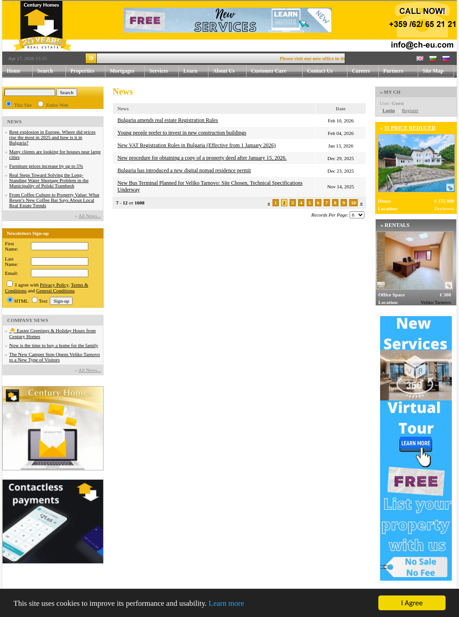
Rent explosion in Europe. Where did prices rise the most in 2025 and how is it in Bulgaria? (52, 137)
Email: (11, 273)
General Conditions (55, 290)
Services (164, 71)
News (123, 108)
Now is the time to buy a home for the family (54, 345)
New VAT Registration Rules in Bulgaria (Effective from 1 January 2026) (196, 145)
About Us (230, 71)
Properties (87, 71)
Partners (393, 71)
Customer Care (268, 71)
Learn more (226, 603)
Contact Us (327, 71)
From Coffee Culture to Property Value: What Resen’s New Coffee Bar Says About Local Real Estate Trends (54, 200)
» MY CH (390, 92)
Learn (195, 71)
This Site (23, 105)
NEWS (14, 121)
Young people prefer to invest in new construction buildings (181, 133)
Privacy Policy (54, 284)
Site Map (433, 71)
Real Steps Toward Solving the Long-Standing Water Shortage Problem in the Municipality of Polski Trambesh (49, 180)
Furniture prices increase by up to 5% (46, 166)
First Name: (11, 246)
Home (14, 71)
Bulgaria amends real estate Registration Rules (167, 120)
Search (45, 71)
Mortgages (122, 71)
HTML (21, 301)
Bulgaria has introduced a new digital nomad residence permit (184, 170)
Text (43, 301)
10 (353, 202)
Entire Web (57, 105)
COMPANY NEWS (27, 320)
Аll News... (89, 215)
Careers (361, 71)
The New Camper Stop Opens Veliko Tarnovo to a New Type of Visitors (54, 357)
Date (341, 108)
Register (410, 110)
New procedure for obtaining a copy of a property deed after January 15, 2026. (202, 158)
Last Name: (11, 261)
